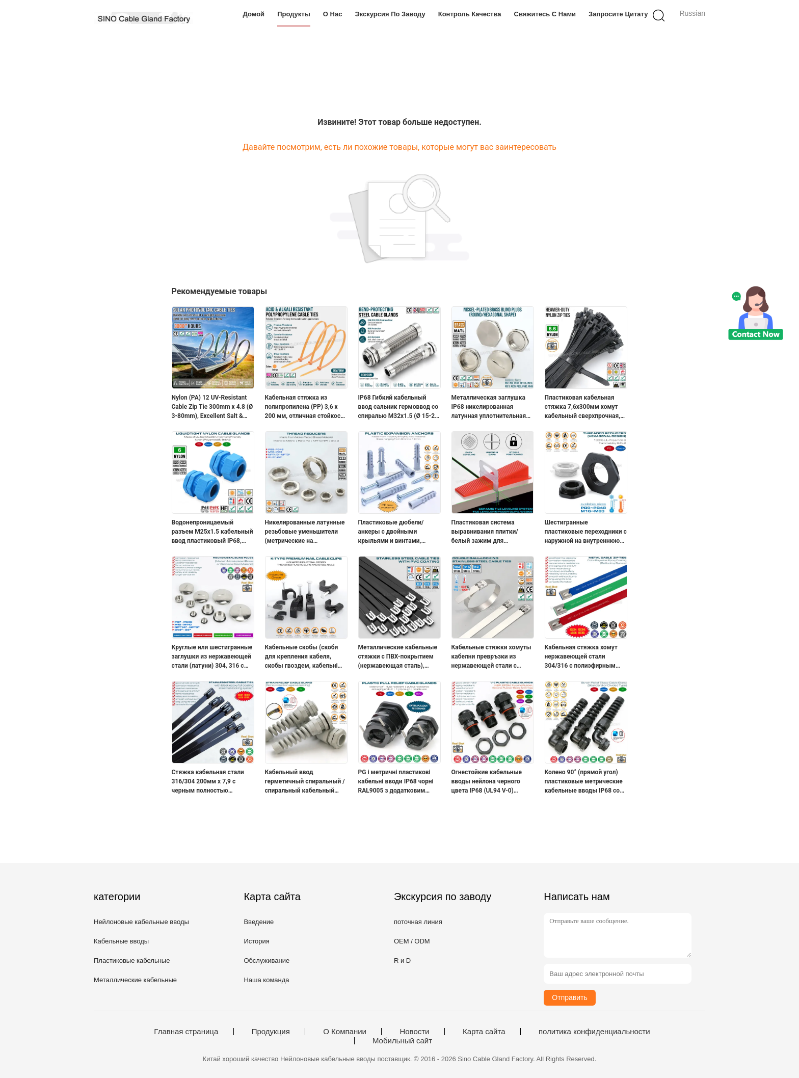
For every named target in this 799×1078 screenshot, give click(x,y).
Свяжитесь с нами (545, 14)
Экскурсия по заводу (390, 14)
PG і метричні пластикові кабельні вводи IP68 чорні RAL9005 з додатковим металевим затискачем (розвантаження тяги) (396, 782)
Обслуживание (266, 960)
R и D (402, 960)
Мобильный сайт (402, 1040)
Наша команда (266, 980)
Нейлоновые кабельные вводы (141, 922)
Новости (414, 1031)
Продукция (271, 1031)
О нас (332, 14)
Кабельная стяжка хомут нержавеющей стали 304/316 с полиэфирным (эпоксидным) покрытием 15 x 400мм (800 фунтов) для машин (583, 657)
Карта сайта (484, 1031)
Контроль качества (469, 14)
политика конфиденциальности (594, 1031)
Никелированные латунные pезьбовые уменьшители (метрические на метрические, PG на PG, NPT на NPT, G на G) (306, 532)
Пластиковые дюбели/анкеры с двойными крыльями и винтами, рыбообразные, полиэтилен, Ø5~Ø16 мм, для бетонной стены (399, 532)
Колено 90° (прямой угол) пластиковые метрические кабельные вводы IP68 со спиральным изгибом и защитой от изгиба (584, 782)
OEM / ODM (412, 941)
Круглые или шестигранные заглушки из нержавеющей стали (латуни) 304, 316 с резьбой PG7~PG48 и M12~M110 (212, 657)
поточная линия (418, 922)
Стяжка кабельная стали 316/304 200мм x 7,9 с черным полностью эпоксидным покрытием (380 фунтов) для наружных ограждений (212, 782)
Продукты (293, 14)
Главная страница (186, 1031)
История (256, 941)
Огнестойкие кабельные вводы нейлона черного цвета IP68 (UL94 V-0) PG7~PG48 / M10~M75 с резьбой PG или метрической (486, 782)
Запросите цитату (618, 14)
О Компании (344, 1031)
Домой (254, 14)
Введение (259, 922)
